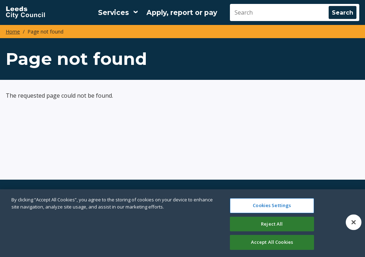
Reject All (272, 224)
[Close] (353, 222)
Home (13, 31)
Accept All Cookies (272, 242)
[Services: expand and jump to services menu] (118, 12)
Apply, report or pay (181, 13)
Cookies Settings (272, 205)
